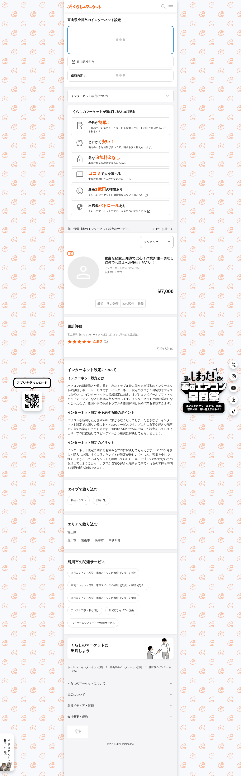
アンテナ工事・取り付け (85, 610)
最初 (100, 303)
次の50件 (128, 303)
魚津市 (99, 540)
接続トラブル (78, 500)
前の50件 (113, 303)
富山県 (71, 532)
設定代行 (101, 500)
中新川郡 (114, 540)
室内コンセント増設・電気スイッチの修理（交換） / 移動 (103, 597)
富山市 (85, 540)
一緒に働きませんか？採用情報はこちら (7, 749)
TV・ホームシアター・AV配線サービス (93, 622)
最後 (141, 303)
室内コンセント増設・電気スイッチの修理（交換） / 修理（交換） (108, 585)
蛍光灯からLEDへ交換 (121, 610)
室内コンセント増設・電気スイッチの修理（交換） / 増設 (103, 572)
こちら (142, 195)
